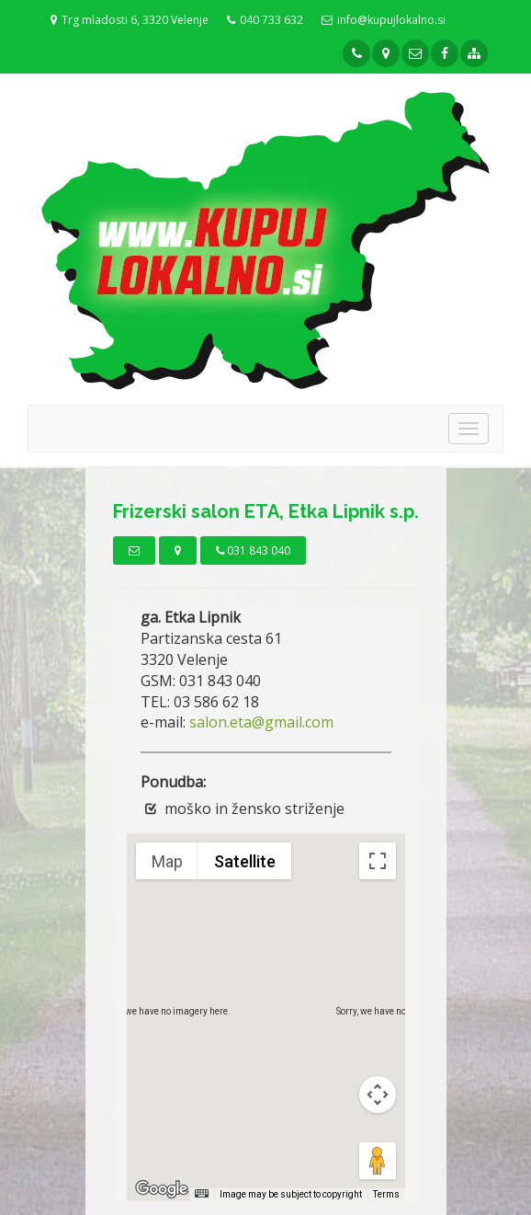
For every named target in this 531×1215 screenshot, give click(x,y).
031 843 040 (253, 550)
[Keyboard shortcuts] (201, 1193)
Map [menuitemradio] (167, 861)
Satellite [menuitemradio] (245, 861)
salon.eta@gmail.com (261, 722)
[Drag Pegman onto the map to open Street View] (377, 1160)
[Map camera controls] (377, 1094)
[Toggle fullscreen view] (377, 860)
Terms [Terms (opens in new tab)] (386, 1194)
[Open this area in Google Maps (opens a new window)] (161, 1189)
